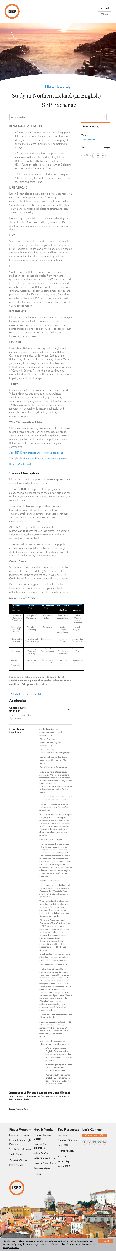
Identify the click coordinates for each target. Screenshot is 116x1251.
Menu (104, 14)
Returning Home (42, 1168)
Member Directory (67, 1140)
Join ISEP (63, 1145)
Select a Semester (88, 139)
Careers (62, 1155)
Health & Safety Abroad (45, 1163)
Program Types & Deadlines (42, 1136)
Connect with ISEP (94, 1135)
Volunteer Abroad (18, 1159)
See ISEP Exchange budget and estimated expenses (38, 458)
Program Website (20, 464)
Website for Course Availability (26, 694)
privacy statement (11, 1247)
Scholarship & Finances (20, 1149)
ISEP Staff (63, 1134)
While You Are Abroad (45, 1158)
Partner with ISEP (66, 1150)
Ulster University (58, 86)
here (58, 901)
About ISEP (64, 1166)
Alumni (37, 1173)
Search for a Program (19, 1134)
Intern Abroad (16, 1164)
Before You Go (41, 1152)
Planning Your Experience (40, 1145)
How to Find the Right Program (20, 1142)
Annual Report (65, 1161)
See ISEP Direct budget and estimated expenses (36, 452)
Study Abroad (16, 1154)
